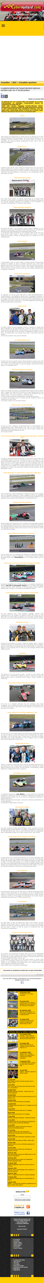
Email (22, 1194)
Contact (24, 1229)
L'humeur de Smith (19, 1260)
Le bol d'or (17, 1246)
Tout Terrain (17, 1261)
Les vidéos (17, 1264)
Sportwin (16, 1263)
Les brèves (17, 1239)
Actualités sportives (27, 82)
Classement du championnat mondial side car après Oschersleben (22, 970)
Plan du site (22, 1226)
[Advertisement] (21, 57)
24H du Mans (17, 1245)
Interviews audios (19, 1265)
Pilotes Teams (18, 1242)
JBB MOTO (17, 1270)
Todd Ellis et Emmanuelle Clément (16, 585)
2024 (14, 82)
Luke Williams (20, 794)
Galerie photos (18, 1244)
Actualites (5, 82)
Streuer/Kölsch (18, 557)
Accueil (19, 1229)
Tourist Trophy (18, 1248)
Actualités (16, 1241)
